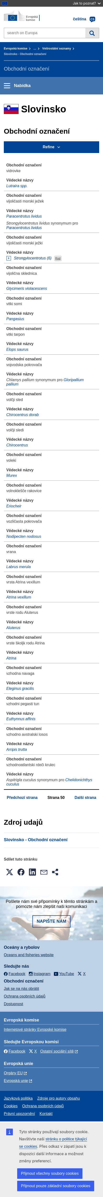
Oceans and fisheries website (29, 955)
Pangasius (15, 319)
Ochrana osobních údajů (24, 996)
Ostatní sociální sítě (57, 1051)
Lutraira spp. (17, 186)
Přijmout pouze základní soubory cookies (55, 1186)
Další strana (85, 798)
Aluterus (13, 628)
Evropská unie (16, 1081)
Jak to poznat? (87, 3)
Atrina (11, 658)
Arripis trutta (16, 749)
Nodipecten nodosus (23, 536)
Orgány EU (13, 1073)
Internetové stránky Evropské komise (35, 1029)
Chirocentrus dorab (22, 415)
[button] (9, 872)
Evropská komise (15, 48)
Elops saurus (17, 349)
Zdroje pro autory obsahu (58, 1098)
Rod (58, 258)
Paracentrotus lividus (24, 216)
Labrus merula (18, 567)
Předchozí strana (22, 798)
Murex (11, 475)
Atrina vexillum (18, 597)
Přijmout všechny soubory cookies (50, 1173)
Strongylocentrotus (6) (33, 258)
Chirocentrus (17, 445)
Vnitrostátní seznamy (56, 48)
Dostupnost (13, 1004)
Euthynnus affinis (21, 719)
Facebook (14, 1051)
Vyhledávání (92, 33)
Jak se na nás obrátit (21, 989)
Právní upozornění (19, 1114)
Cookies (11, 1106)
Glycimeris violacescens (26, 288)
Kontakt (46, 1114)
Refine (48, 147)
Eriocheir (13, 506)
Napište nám (51, 921)
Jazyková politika (18, 1098)
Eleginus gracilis (20, 688)
